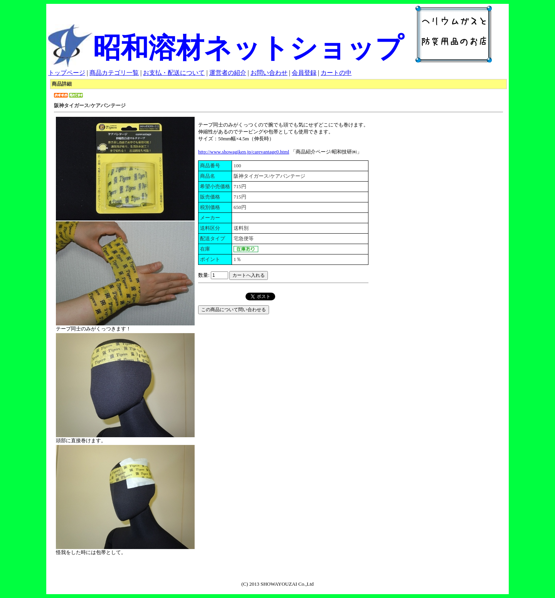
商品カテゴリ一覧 (114, 72)
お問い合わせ (269, 72)
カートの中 (336, 72)
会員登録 (304, 72)
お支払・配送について (174, 72)
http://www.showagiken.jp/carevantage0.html (243, 152)
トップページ (66, 72)
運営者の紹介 (227, 72)
